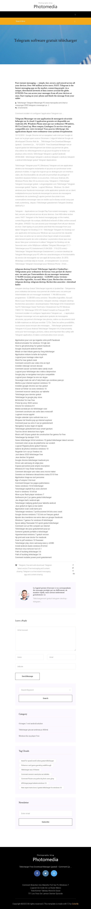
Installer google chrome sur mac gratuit (31, 386)
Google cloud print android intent (28, 349)
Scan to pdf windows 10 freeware (29, 540)
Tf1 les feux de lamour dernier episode (45, 893)
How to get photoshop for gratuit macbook (32, 346)
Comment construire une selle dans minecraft (34, 411)
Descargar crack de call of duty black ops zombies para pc (39, 380)
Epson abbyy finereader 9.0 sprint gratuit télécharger (37, 523)
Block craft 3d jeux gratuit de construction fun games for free (40, 434)
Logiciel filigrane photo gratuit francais (31, 446)
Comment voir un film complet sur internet (32, 526)
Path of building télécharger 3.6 (28, 552)
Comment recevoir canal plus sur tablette (32, 391)
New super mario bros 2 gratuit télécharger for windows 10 (41, 787)
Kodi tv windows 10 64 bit (26, 492)
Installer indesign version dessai (28, 366)
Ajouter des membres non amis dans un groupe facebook (39, 517)
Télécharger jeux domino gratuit (28, 394)
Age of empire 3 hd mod (25, 480)
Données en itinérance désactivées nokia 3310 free (36, 474)
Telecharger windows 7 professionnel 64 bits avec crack (38, 512)
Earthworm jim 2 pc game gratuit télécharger (33, 497)
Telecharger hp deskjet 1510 (27, 437)
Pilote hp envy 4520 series (26, 403)
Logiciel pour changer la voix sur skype (31, 377)
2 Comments (21, 108)
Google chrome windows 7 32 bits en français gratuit (37, 514)
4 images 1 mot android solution (31, 724)
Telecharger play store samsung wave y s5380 (34, 543)
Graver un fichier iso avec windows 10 (31, 389)
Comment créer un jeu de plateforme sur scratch (35, 443)
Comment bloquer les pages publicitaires (32, 483)
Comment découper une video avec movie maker (35, 472)
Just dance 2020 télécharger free (29, 454)
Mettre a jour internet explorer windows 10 (32, 383)
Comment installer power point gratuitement (33, 557)
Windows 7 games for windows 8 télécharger (34, 520)
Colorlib (75, 904)
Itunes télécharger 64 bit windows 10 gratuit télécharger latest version (44, 440)
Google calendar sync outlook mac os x (31, 417)
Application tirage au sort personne (29, 477)
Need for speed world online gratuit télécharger (37, 761)
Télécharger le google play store (28, 397)
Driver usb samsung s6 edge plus (29, 463)
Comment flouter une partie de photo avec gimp (37, 779)
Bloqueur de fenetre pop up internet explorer (33, 420)
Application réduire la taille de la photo (31, 354)
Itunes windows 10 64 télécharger (29, 486)
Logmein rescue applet (24, 414)
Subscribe (45, 822)
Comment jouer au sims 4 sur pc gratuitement (34, 423)
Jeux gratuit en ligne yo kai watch (29, 506)
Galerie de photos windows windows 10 (31, 449)
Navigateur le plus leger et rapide (29, 426)
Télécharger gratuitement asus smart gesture (34, 429)
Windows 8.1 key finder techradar (29, 469)
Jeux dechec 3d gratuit (24, 457)
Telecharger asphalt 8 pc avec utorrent (31, 489)
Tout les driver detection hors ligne (29, 432)
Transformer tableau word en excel (45, 891)
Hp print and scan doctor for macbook (30, 537)
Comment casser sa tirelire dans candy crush (34, 369)
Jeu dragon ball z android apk (27, 500)
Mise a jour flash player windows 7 (29, 494)
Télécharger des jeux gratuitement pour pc (32, 529)
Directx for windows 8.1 (25, 406)
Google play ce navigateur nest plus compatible (35, 374)
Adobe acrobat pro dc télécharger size (31, 409)
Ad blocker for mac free (25, 400)
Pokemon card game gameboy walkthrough (36, 765)
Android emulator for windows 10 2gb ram (32, 343)
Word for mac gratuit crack (26, 360)
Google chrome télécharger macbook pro (32, 460)
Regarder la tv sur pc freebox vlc (28, 452)
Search (45, 698)
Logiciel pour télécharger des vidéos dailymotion (35, 371)
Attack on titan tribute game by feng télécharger (35, 351)
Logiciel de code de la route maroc (45, 888)
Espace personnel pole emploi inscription (32, 466)
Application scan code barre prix (28, 509)
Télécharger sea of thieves (30, 770)
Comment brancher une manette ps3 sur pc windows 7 (45, 885)
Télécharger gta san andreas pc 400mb (33, 730)
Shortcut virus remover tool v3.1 (28, 549)
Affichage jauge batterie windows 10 (33, 783)
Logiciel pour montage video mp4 (29, 357)
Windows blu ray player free (29, 736)
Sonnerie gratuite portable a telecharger (31, 532)
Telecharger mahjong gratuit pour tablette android (35, 503)
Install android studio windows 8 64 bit (31, 546)
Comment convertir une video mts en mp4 (32, 363)
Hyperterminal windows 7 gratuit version (32, 534)
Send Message (27, 676)
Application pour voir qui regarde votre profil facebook (37, 340)
